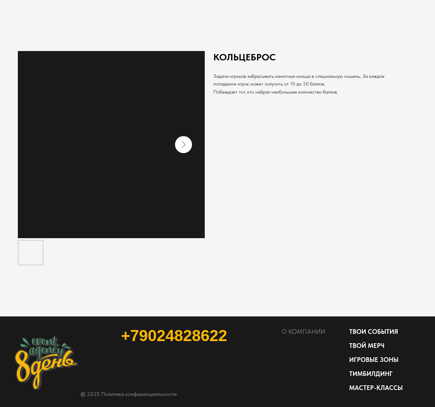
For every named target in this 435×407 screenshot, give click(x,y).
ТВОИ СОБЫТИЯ (373, 332)
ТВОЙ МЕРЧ (366, 346)
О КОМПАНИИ (303, 332)
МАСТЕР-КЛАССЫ (376, 388)
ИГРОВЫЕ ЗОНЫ (373, 360)
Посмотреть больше (36, 12)
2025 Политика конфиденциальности (129, 394)
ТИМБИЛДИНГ (371, 374)
